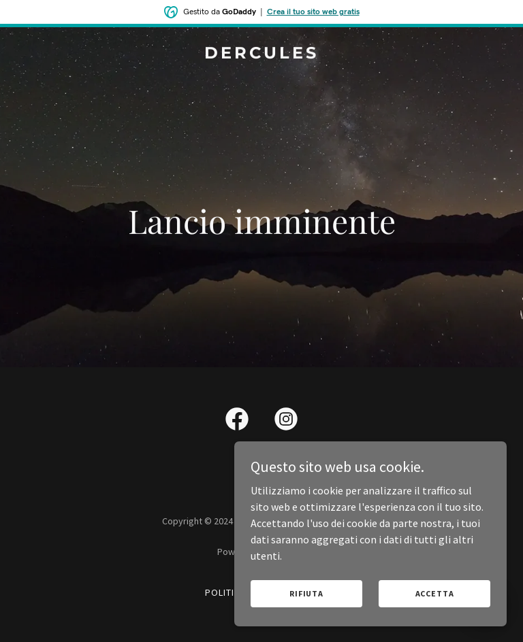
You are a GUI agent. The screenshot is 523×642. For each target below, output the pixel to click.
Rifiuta (306, 593)
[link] (261, 54)
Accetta (434, 593)
